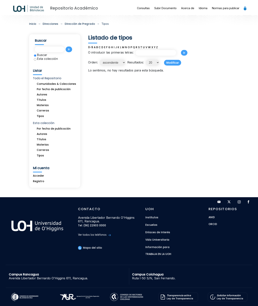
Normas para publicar (225, 8)
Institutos (151, 217)
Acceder (38, 176)
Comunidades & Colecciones (56, 84)
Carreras (43, 110)
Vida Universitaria (157, 240)
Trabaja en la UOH (158, 254)
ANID (212, 217)
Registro (38, 181)
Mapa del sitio (90, 248)
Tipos (40, 116)
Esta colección (46, 59)
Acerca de (187, 8)
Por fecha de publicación (54, 89)
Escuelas (151, 225)
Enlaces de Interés (157, 232)
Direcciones (50, 24)
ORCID (213, 224)
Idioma (203, 8)
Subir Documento (165, 8)
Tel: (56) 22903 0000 (92, 225)
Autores (42, 94)
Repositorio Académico (74, 8)
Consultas (143, 8)
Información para (157, 247)
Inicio (32, 24)
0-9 (90, 47)
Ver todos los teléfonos (94, 234)
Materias (43, 105)
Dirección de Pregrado (80, 24)
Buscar (40, 55)
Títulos (41, 100)
